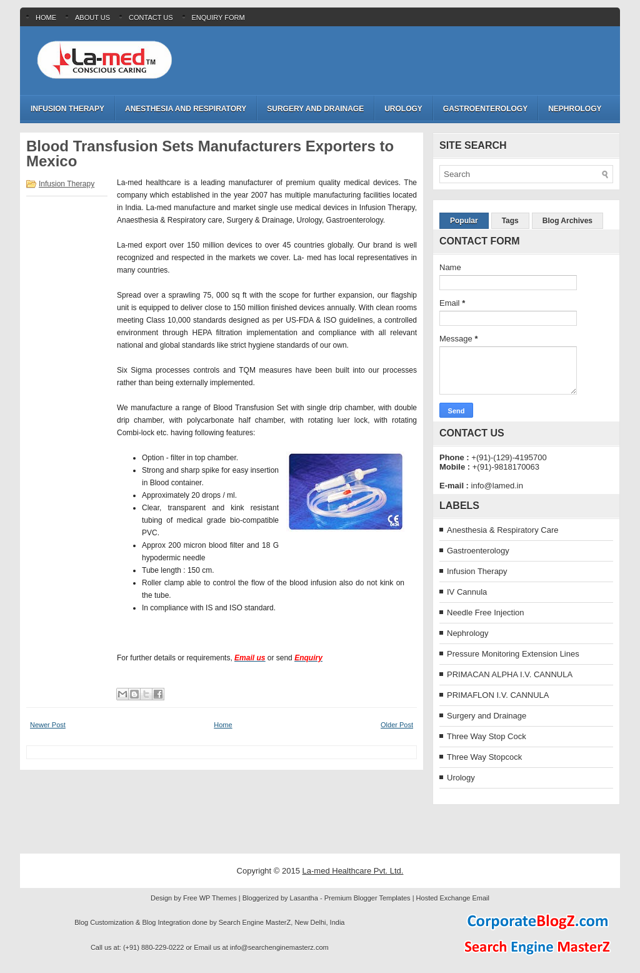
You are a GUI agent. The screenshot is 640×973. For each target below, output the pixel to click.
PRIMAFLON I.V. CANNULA (498, 695)
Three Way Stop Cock (486, 736)
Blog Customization (104, 922)
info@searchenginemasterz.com (279, 947)
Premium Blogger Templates (367, 898)
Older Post (397, 724)
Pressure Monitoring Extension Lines (513, 653)
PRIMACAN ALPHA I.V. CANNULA (509, 674)
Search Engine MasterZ (255, 922)
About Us (92, 17)
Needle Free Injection (485, 612)
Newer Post (48, 724)
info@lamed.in (497, 485)
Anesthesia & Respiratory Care (502, 530)
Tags (510, 220)
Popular (464, 220)
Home (46, 17)
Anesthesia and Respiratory (185, 108)
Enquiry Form (218, 17)
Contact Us (151, 17)
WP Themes (218, 898)
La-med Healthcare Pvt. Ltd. (353, 870)
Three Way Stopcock (484, 757)
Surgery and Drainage (315, 108)
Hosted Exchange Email (452, 898)
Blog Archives (567, 220)
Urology (403, 108)
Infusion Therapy (67, 108)
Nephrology (574, 108)
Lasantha (304, 898)
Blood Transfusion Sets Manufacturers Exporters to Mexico (210, 154)
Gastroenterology (485, 108)
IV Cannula (467, 592)
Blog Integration (166, 922)
